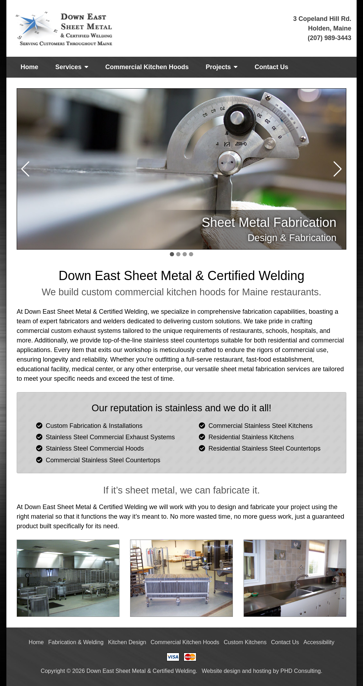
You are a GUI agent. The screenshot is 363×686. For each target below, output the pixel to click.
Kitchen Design (127, 642)
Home (29, 67)
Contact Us (271, 67)
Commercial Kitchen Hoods (147, 67)
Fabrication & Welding (76, 642)
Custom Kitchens (245, 642)
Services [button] (71, 67)
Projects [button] (222, 67)
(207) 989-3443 (329, 37)
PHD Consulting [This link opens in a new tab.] (300, 671)
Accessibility (318, 642)
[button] (337, 169)
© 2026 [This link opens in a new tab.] (76, 671)
